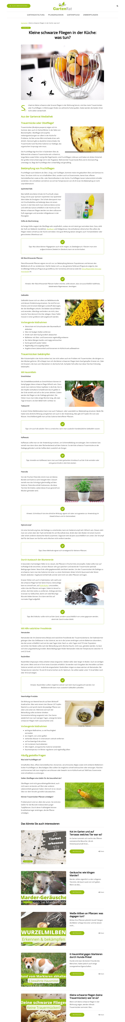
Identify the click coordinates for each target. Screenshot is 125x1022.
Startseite (24, 23)
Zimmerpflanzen (90, 15)
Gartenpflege (73, 15)
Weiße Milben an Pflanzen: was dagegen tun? (79, 901)
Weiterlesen (62, 849)
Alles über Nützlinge (18, 6)
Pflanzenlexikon (55, 15)
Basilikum (50, 229)
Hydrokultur (44, 585)
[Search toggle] (117, 6)
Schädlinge (25, 27)
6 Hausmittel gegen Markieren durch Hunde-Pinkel (79, 938)
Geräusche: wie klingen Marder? (72, 866)
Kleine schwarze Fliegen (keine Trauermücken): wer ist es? (71, 973)
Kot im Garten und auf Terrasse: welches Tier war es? (79, 833)
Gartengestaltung (36, 15)
